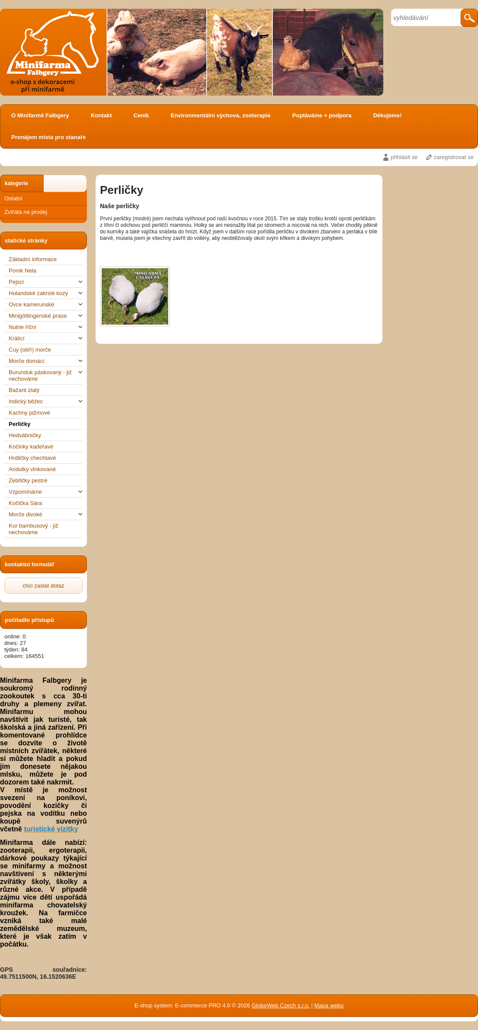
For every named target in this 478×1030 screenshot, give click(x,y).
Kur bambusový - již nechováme (33, 528)
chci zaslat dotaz (43, 585)
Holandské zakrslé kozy (46, 293)
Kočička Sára (25, 503)
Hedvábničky (25, 435)
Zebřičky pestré (28, 480)
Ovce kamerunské (46, 304)
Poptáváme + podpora (321, 115)
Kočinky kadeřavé (31, 446)
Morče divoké (46, 514)
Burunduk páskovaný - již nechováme (46, 375)
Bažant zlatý (24, 390)
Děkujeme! (387, 115)
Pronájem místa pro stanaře (48, 137)
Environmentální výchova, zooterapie (221, 115)
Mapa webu (328, 1005)
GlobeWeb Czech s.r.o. (280, 1005)
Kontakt (101, 115)
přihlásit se (404, 157)
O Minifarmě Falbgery (40, 115)
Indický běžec (46, 401)
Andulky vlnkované (32, 469)
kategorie (16, 183)
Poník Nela (23, 270)
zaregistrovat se (454, 157)
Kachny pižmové (29, 412)
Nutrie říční (46, 327)
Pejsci (46, 282)
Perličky (19, 424)
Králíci (46, 338)
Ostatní (13, 198)
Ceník (141, 115)
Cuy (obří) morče (30, 349)
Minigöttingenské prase (46, 315)
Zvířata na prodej (25, 212)
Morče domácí (46, 361)
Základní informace (33, 259)
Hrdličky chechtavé (32, 458)
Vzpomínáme (46, 491)
